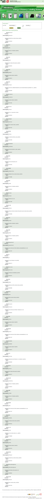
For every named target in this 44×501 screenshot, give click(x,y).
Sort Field (4, 25)
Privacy (30, 496)
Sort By (23, 26)
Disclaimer (34, 496)
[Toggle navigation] (43, 1)
